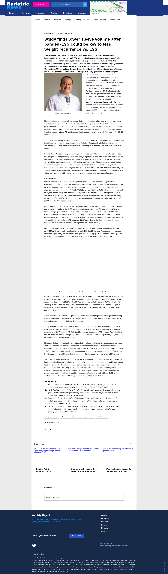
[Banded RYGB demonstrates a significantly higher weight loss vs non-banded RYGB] (49, 456)
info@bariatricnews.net (117, 546)
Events (104, 525)
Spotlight (68, 19)
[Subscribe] (41, 4)
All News (47, 19)
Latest (104, 515)
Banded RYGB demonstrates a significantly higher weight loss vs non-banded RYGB (48, 470)
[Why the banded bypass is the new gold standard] (118, 456)
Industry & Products (82, 19)
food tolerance (102, 417)
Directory (105, 528)
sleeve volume (66, 417)
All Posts (37, 19)
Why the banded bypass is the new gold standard (118, 470)
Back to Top (165, 566)
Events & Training (100, 19)
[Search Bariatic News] (65, 4)
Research (57, 19)
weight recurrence (52, 417)
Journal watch (115, 19)
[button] (132, 19)
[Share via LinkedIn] (51, 430)
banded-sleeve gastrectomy (84, 417)
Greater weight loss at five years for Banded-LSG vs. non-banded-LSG (84, 470)
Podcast (104, 522)
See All (132, 444)
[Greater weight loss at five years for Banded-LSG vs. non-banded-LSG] (84, 456)
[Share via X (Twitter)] (45, 430)
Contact (104, 531)
